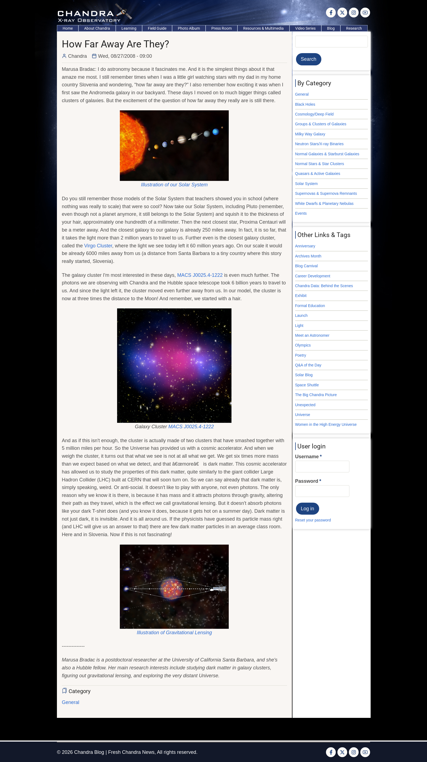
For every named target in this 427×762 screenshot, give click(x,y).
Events (301, 213)
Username (307, 456)
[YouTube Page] (365, 12)
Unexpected (305, 405)
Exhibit (301, 295)
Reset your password (313, 520)
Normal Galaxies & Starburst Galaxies (327, 154)
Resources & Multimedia (263, 28)
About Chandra (97, 28)
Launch (301, 315)
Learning (128, 28)
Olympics (303, 345)
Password (306, 481)
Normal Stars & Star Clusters (319, 164)
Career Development (312, 276)
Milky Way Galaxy (310, 134)
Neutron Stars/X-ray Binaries (319, 144)
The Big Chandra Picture (316, 395)
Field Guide (157, 28)
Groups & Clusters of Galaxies (320, 124)
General (70, 702)
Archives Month (308, 256)
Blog (331, 28)
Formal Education (310, 305)
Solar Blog (304, 375)
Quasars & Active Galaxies (317, 173)
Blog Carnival (306, 266)
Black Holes (305, 104)
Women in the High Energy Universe (326, 424)
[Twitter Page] (342, 12)
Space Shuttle (307, 385)
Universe (302, 414)
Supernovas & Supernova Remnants (326, 193)
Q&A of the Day (308, 365)
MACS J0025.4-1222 (200, 275)
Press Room (221, 28)
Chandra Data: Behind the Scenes (324, 286)
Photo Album (189, 28)
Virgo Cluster (98, 245)
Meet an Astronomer (312, 335)
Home (68, 28)
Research (354, 28)
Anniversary (305, 246)
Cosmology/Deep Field (314, 114)
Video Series (305, 28)
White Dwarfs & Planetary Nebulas (324, 203)
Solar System (306, 183)
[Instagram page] (354, 12)
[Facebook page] (331, 12)
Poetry (300, 355)
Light (299, 325)
